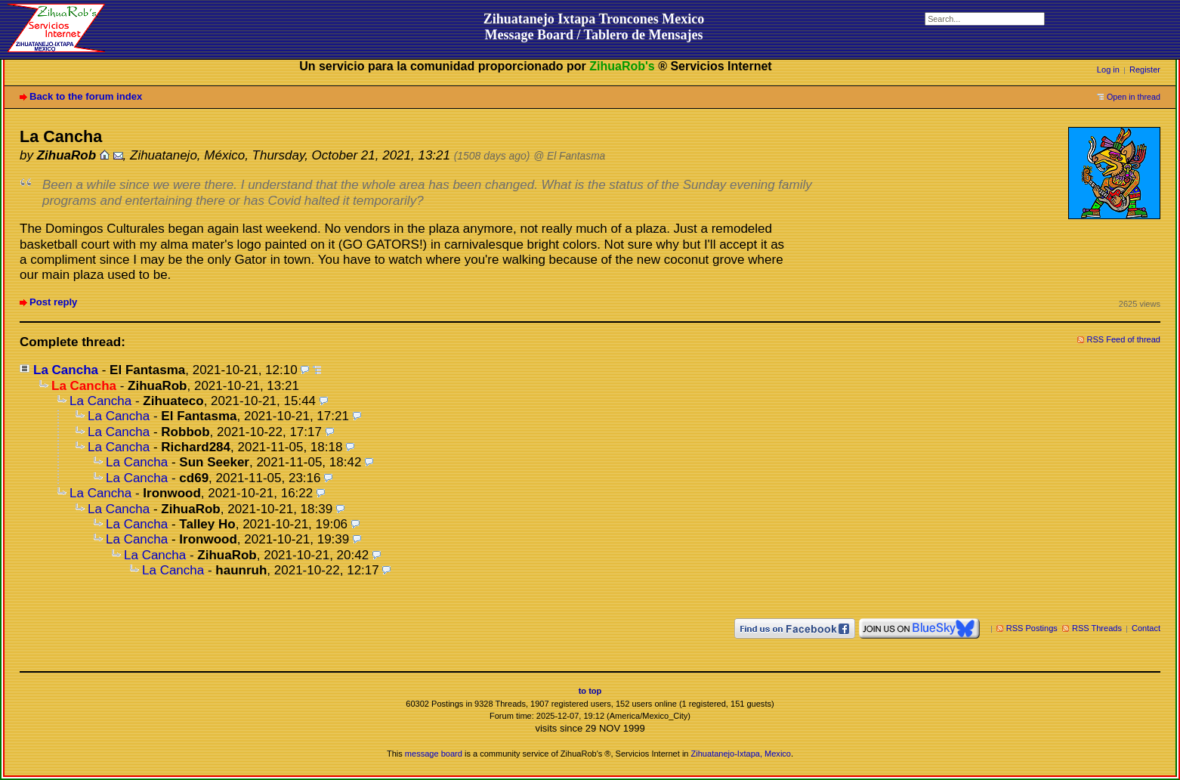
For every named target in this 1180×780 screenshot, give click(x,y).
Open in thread (1133, 96)
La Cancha (65, 370)
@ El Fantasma (569, 156)
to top (590, 690)
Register (1144, 69)
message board (433, 753)
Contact (1146, 628)
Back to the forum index (85, 96)
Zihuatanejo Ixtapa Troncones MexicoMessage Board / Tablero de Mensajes (594, 26)
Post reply (53, 302)
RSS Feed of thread (1124, 339)
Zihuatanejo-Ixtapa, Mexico (741, 753)
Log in (1108, 69)
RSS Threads (1097, 628)
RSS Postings (1032, 628)
